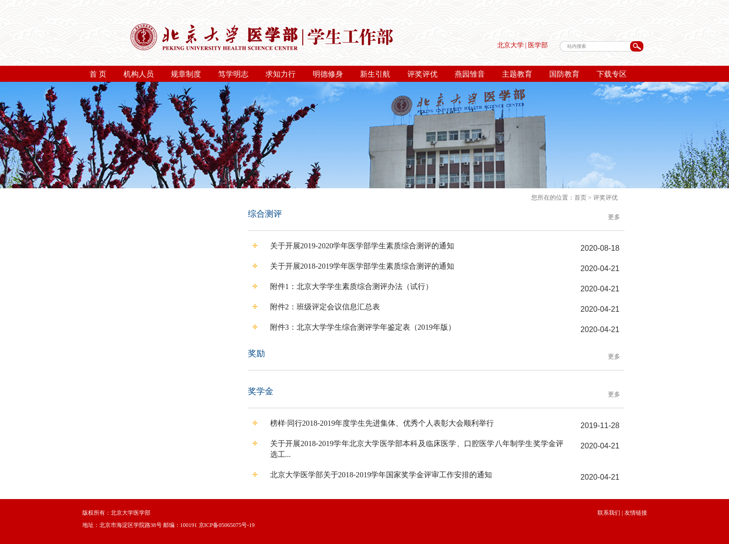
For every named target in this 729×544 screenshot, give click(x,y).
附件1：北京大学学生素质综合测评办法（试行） (351, 286)
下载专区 (612, 74)
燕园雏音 (470, 74)
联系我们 (608, 512)
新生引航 (375, 74)
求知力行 (280, 74)
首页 (580, 197)
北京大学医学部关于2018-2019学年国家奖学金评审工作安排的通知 (381, 475)
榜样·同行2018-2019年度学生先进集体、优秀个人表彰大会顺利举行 (382, 423)
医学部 (538, 45)
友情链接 (635, 512)
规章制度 (186, 74)
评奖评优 (422, 74)
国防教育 (564, 74)
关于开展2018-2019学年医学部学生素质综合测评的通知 (362, 266)
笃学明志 (233, 74)
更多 (614, 216)
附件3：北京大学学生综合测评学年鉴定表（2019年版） (363, 327)
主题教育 (517, 74)
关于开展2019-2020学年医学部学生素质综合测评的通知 (362, 246)
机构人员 (138, 74)
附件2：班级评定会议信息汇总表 (325, 307)
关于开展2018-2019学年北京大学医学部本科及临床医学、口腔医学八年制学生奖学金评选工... (417, 448)
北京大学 (510, 45)
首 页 (97, 74)
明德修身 (328, 74)
